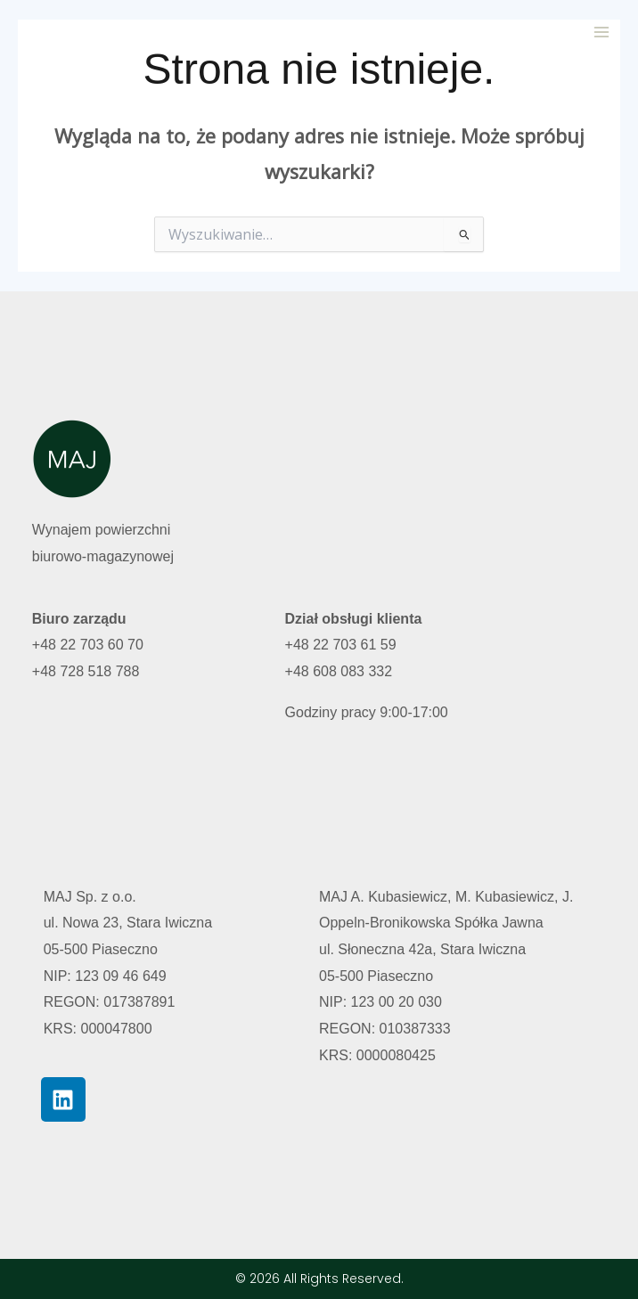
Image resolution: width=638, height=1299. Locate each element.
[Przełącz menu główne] (601, 32)
